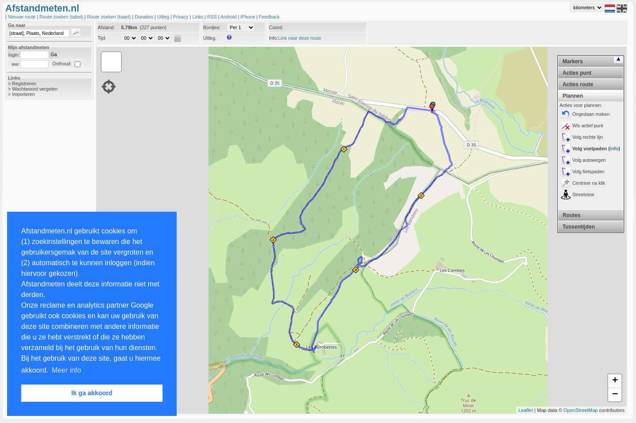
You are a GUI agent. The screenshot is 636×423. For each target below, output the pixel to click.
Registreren (24, 83)
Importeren (23, 94)
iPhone (248, 16)
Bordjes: (211, 27)
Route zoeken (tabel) (61, 16)
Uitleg (163, 16)
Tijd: (102, 38)
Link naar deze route (299, 38)
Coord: (276, 27)
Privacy (181, 16)
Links (198, 16)
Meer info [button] (66, 370)
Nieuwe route (22, 16)
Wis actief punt (587, 125)
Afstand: (106, 27)
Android (229, 16)
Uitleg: (209, 38)
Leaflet (526, 410)
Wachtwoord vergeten (34, 88)
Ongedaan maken (591, 114)
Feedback (269, 16)
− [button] (615, 394)
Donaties (145, 16)
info (614, 148)
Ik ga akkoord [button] (92, 392)
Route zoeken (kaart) (109, 16)
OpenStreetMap (581, 410)
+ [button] (615, 381)
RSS (212, 16)
